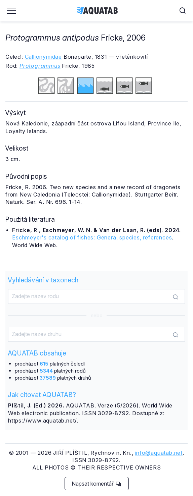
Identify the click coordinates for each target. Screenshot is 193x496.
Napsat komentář (96, 483)
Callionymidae (43, 56)
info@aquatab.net (159, 452)
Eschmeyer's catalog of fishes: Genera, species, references (92, 237)
